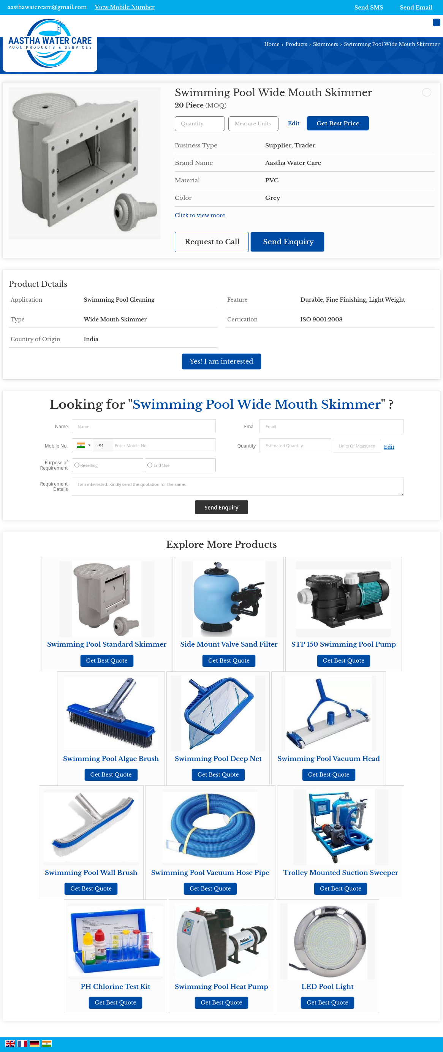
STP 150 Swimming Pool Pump (343, 645)
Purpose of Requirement (54, 465)
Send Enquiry (288, 241)
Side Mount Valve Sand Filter (228, 645)
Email (250, 426)
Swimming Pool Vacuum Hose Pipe (210, 873)
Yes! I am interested (221, 361)
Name (61, 426)
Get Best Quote (107, 660)
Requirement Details (54, 486)
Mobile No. (56, 446)
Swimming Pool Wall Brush (91, 873)
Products (296, 44)
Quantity (246, 446)
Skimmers (325, 44)
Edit (293, 123)
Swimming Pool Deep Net (218, 759)
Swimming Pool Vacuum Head (328, 759)
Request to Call (212, 241)
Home (272, 44)
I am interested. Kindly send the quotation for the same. (238, 487)
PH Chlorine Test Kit (115, 987)
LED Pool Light (328, 987)
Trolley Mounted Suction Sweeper (340, 873)
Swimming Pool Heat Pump (221, 987)
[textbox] (253, 123)
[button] (125, 7)
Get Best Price (337, 123)
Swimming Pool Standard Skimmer (106, 645)
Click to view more (200, 215)
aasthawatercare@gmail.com (47, 7)
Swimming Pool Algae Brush (111, 759)
